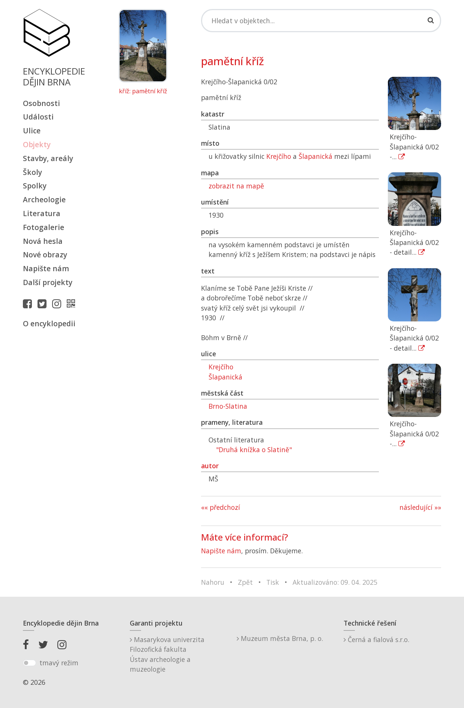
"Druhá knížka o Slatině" (254, 449)
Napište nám (46, 268)
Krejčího (278, 156)
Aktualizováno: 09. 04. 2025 (335, 582)
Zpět (245, 582)
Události (38, 117)
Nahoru (212, 582)
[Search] (321, 20)
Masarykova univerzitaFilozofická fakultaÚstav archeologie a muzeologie (167, 654)
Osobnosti (41, 103)
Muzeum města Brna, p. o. (280, 638)
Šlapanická (315, 156)
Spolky (35, 186)
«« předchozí (220, 507)
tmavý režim (58, 662)
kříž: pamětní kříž (143, 91)
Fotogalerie (43, 227)
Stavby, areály (48, 158)
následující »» (420, 507)
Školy (32, 172)
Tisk (272, 582)
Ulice (32, 130)
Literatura (41, 213)
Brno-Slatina (228, 406)
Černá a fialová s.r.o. (376, 639)
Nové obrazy (45, 254)
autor (210, 465)
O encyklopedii (49, 323)
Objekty (37, 144)
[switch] (29, 663)
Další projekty (47, 282)
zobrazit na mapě (236, 185)
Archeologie (44, 199)
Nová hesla (43, 241)
